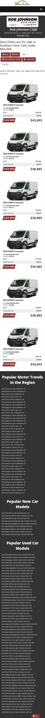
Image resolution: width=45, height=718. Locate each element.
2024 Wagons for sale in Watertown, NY (14, 421)
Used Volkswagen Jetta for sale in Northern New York (18, 560)
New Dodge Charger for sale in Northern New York (17, 529)
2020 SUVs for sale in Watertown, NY (13, 469)
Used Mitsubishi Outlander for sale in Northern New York (19, 597)
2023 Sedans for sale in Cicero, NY (12, 437)
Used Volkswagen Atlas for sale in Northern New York (18, 554)
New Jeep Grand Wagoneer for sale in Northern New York (19, 524)
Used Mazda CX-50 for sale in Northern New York (17, 605)
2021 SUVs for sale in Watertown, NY (13, 458)
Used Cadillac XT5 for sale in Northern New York (16, 707)
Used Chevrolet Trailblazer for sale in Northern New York (19, 685)
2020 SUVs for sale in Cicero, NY (12, 466)
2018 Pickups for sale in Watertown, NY (14, 490)
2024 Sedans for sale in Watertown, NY (14, 418)
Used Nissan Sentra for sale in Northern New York (17, 592)
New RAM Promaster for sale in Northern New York (17, 516)
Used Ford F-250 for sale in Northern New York (16, 664)
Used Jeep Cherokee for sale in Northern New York (17, 632)
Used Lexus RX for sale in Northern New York (15, 613)
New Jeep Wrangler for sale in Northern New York (17, 526)
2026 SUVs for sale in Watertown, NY (13, 394)
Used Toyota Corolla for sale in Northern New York (17, 579)
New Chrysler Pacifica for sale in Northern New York (17, 534)
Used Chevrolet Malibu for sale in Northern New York (18, 688)
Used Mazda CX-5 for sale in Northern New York (16, 603)
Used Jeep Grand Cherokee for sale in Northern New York (19, 624)
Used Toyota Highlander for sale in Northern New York (18, 568)
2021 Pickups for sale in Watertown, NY (14, 461)
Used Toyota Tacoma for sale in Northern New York (17, 573)
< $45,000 (29, 59)
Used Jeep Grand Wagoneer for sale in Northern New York (19, 635)
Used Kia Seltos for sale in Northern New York (16, 621)
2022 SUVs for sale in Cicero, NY (12, 442)
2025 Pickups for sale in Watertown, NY (14, 402)
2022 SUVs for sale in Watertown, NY (13, 445)
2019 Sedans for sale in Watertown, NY (14, 485)
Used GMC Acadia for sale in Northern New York (16, 648)
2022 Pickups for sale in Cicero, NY (12, 447)
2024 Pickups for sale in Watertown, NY (14, 415)
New (5, 54)
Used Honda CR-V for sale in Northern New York (16, 640)
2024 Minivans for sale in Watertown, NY (14, 423)
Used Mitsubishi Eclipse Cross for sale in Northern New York (18, 600)
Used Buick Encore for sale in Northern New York (16, 712)
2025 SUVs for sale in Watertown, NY (13, 399)
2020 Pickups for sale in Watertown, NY (14, 471)
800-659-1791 (23, 36)
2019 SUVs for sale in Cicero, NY (12, 477)
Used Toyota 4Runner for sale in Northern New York (17, 570)
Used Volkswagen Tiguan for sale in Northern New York (18, 557)
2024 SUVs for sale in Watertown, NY (13, 413)
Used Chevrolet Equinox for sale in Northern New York (18, 683)
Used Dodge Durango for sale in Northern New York (17, 675)
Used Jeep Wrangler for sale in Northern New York (17, 629)
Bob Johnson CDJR (11, 59)
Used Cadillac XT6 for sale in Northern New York (16, 709)
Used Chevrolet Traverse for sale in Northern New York (18, 699)
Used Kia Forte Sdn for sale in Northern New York (17, 619)
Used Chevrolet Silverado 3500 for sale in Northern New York (19, 696)
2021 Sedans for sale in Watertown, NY (14, 463)
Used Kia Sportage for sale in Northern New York (16, 616)
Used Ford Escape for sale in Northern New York (16, 659)
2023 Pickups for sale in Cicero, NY (12, 431)
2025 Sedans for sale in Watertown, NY (14, 405)
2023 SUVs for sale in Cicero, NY (12, 426)
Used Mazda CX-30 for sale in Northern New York (17, 608)
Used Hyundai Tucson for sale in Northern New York (17, 637)
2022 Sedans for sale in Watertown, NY (14, 453)
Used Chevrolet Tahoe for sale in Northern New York (17, 693)
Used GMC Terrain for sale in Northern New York (16, 645)
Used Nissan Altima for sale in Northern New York (17, 595)
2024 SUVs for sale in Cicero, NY (12, 410)
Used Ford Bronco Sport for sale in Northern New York (18, 661)
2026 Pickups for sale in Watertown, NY (14, 389)
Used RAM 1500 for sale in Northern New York (16, 584)
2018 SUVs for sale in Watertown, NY (13, 487)
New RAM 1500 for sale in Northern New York (15, 513)
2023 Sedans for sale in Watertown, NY (14, 439)
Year (24, 54)
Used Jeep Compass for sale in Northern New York (17, 627)
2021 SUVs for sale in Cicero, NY (12, 455)
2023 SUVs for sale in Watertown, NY (13, 429)
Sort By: (6, 64)
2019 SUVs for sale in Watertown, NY (13, 479)
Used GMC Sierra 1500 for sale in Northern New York (18, 643)
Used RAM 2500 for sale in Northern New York (16, 587)
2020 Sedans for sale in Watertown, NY (14, 474)
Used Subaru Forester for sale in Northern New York (17, 581)
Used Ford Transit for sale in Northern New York (16, 667)
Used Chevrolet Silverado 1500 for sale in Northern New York (19, 680)
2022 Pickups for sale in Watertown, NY (14, 450)
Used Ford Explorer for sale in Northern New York (17, 669)
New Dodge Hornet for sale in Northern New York (16, 532)
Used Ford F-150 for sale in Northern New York (16, 656)
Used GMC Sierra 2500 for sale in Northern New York (18, 651)
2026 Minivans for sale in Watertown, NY (14, 391)
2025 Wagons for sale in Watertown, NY (14, 407)
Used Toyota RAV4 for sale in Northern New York (16, 565)
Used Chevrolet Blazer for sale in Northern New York (18, 701)
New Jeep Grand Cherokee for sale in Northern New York (19, 521)
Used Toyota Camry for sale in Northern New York (17, 576)
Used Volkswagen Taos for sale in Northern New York (18, 562)
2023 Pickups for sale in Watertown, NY (14, 434)
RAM (15, 54)
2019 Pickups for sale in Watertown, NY (14, 482)
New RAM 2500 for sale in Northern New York (15, 518)
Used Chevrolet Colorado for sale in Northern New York (18, 691)
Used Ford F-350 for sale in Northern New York (16, 672)
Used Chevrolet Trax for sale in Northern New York (17, 704)
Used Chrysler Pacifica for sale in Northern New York (18, 677)
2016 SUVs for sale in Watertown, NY (13, 493)
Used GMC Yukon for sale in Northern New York (16, 653)
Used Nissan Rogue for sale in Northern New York (17, 589)
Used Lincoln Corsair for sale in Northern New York (17, 611)
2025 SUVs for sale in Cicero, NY (12, 397)
